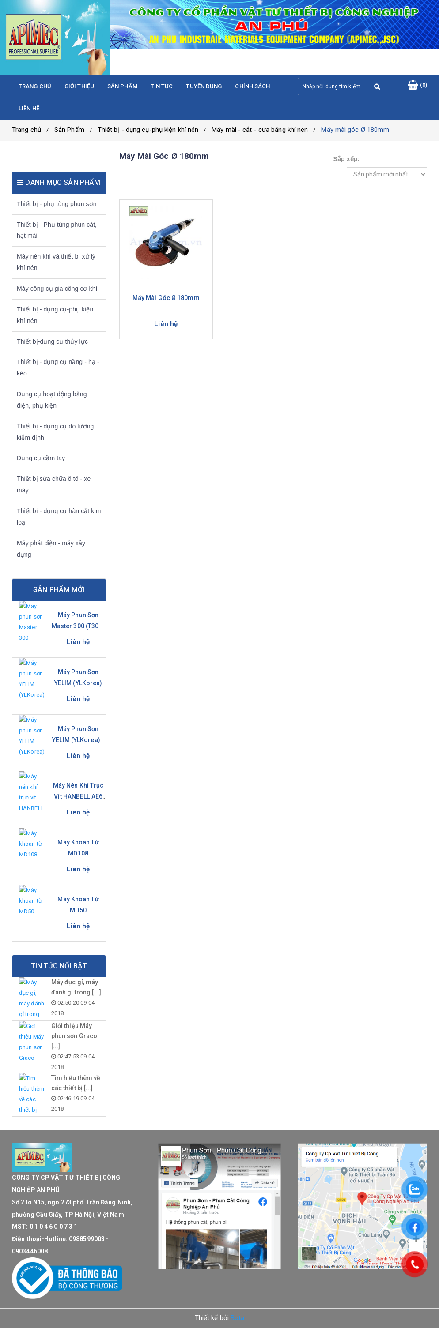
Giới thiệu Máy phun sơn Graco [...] (74, 1036)
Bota (237, 1318)
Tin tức (162, 86)
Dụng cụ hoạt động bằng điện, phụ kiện (52, 399)
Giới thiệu (79, 86)
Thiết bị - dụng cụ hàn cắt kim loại (59, 516)
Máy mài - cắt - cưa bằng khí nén (260, 130)
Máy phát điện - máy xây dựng (51, 549)
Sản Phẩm (69, 130)
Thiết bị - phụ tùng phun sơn (57, 203)
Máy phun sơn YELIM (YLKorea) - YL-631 (78, 739)
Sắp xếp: (346, 158)
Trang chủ (35, 86)
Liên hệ (29, 108)
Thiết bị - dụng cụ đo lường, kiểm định (56, 432)
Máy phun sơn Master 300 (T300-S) (78, 626)
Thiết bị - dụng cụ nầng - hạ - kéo (58, 367)
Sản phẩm (122, 86)
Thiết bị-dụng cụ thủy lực (52, 341)
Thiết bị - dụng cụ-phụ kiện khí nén (148, 130)
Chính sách (252, 86)
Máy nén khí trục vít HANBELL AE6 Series (78, 796)
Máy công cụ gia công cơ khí (57, 288)
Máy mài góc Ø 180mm (355, 130)
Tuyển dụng (204, 86)
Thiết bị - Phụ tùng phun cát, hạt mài (57, 230)
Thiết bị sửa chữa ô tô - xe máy (54, 484)
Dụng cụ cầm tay (41, 457)
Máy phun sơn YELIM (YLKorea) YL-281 (78, 683)
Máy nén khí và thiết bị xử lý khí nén (56, 262)
